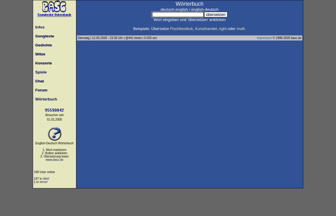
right (223, 28)
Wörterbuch (45, 99)
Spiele (40, 72)
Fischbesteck (181, 28)
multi (241, 28)
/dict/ (46, 178)
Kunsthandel (206, 28)
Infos (38, 27)
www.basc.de (54, 159)
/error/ (44, 182)
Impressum (264, 38)
